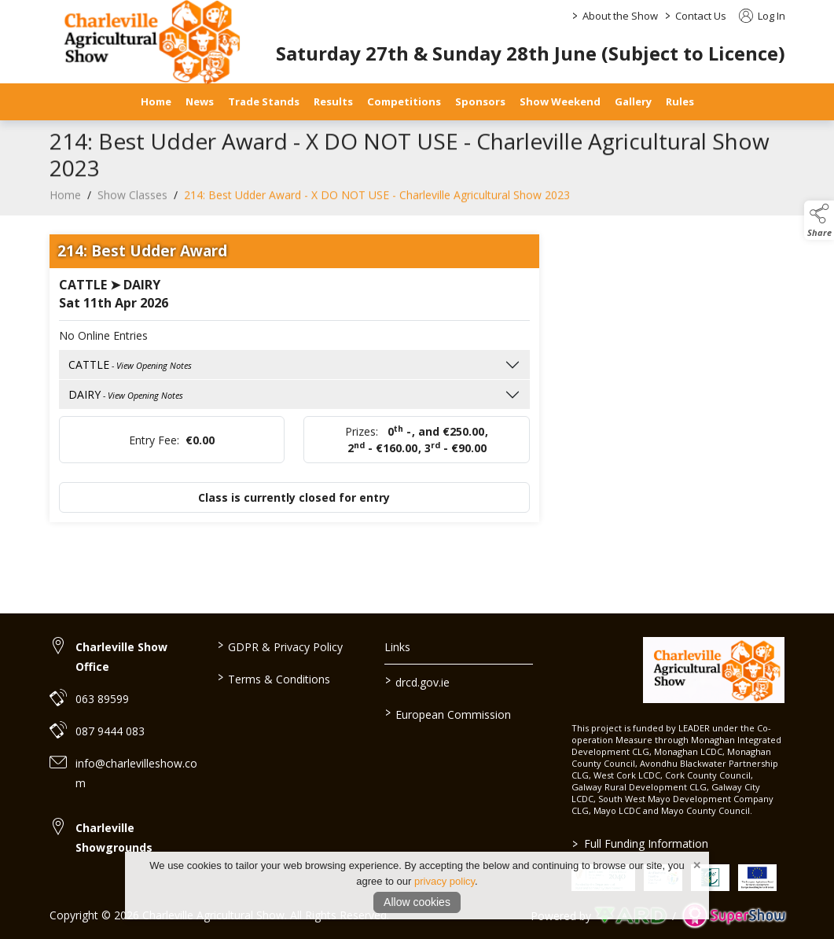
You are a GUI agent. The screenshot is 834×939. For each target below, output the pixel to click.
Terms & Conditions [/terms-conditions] (274, 678)
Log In (762, 16)
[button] (819, 220)
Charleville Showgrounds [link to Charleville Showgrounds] (113, 837)
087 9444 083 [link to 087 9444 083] (110, 731)
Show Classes (132, 207)
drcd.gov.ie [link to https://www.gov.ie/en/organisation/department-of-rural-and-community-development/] (417, 681)
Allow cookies (417, 902)
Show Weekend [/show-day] (560, 101)
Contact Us (700, 16)
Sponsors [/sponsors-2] (480, 101)
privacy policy (444, 881)
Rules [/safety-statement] (680, 101)
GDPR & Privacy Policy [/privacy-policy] (280, 645)
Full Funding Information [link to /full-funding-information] (640, 843)
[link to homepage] (714, 670)
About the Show (620, 16)
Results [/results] (333, 101)
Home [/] (156, 101)
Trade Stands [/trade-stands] (263, 101)
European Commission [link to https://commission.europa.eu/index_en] (448, 713)
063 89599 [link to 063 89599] (102, 698)
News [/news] (200, 101)
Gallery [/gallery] (633, 101)
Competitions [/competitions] (404, 101)
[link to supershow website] (733, 915)
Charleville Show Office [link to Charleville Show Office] (121, 656)
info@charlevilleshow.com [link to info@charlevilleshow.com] (136, 773)
